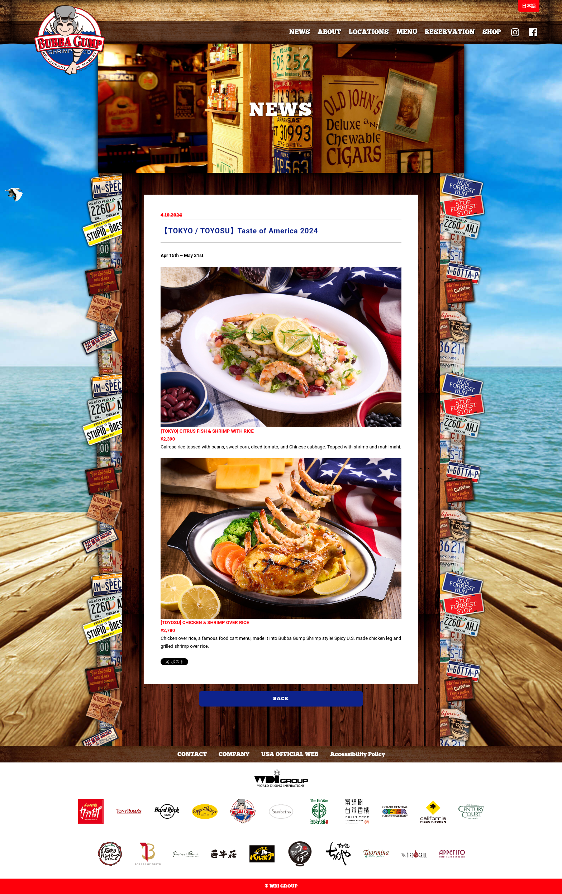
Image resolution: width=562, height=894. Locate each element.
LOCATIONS (369, 32)
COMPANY (234, 754)
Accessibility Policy (357, 754)
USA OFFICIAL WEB (289, 754)
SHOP (491, 32)
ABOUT (329, 32)
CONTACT (192, 754)
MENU (406, 32)
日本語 (529, 6)
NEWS (299, 32)
